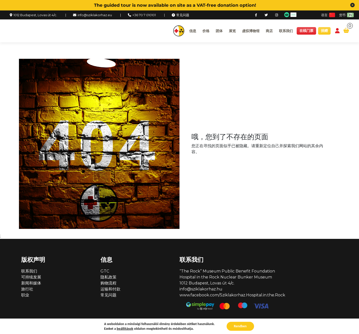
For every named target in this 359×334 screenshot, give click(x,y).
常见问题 (182, 15)
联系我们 (286, 31)
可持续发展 (31, 277)
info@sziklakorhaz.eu (95, 15)
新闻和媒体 (31, 283)
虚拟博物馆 (251, 31)
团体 (219, 31)
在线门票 (306, 31)
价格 (205, 31)
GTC (104, 271)
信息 (192, 31)
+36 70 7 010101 (144, 15)
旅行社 (27, 289)
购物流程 (108, 283)
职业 (25, 295)
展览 (232, 31)
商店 (269, 31)
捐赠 (324, 31)
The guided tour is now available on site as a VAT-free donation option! (175, 5)
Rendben (240, 326)
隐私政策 (108, 277)
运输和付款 (110, 289)
